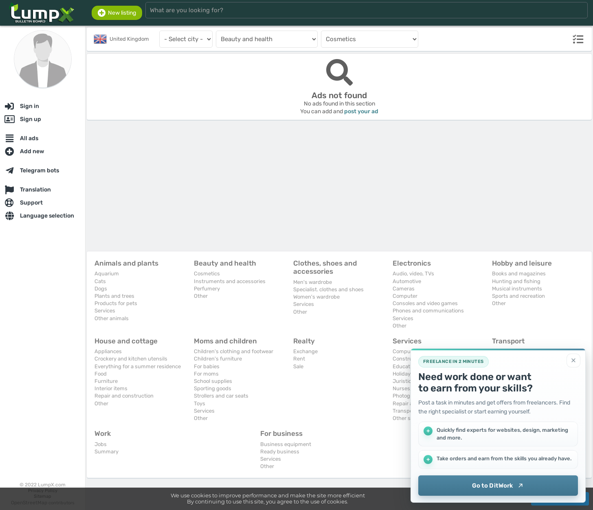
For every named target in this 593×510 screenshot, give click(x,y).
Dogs (100, 289)
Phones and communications (428, 311)
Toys (199, 403)
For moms (206, 374)
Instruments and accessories (230, 281)
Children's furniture (218, 359)
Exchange (305, 351)
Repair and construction (124, 396)
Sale (298, 366)
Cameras (404, 289)
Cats (100, 281)
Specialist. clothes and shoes (328, 289)
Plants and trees (114, 296)
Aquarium (106, 273)
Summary (106, 451)
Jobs (100, 444)
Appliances (108, 351)
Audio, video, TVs (413, 273)
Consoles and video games (425, 303)
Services (104, 311)
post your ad (361, 111)
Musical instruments (517, 289)
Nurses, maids (410, 388)
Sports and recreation (518, 296)
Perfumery (207, 289)
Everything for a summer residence (137, 366)
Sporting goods (212, 388)
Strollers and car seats (221, 396)
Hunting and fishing (516, 281)
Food (100, 374)
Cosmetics (207, 273)
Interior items (110, 388)
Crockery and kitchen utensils (130, 359)
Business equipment (285, 444)
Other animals (111, 318)
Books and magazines (519, 273)
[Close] (573, 360)
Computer (405, 296)
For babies (207, 366)
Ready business (279, 451)
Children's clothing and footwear (233, 351)
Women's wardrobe (316, 297)
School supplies (213, 381)
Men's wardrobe (312, 282)
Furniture (106, 381)
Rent (299, 359)
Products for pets (115, 303)
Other (201, 296)
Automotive (407, 281)
